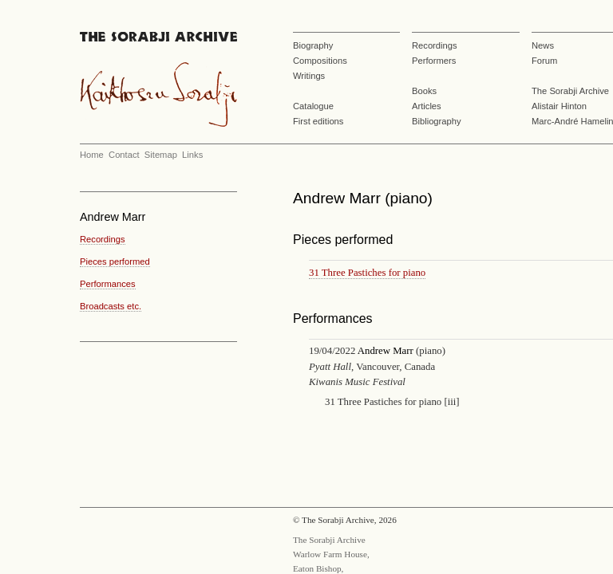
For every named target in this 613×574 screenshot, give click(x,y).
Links (192, 154)
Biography (313, 45)
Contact (124, 154)
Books (424, 91)
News (543, 45)
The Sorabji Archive (570, 91)
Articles (426, 106)
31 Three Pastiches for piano (367, 272)
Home (92, 154)
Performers (434, 60)
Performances (108, 284)
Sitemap (160, 154)
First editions (318, 121)
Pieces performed (115, 261)
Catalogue (313, 106)
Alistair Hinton (559, 106)
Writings (309, 76)
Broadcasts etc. (110, 306)
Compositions (320, 60)
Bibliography (436, 121)
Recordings (434, 45)
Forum (544, 60)
